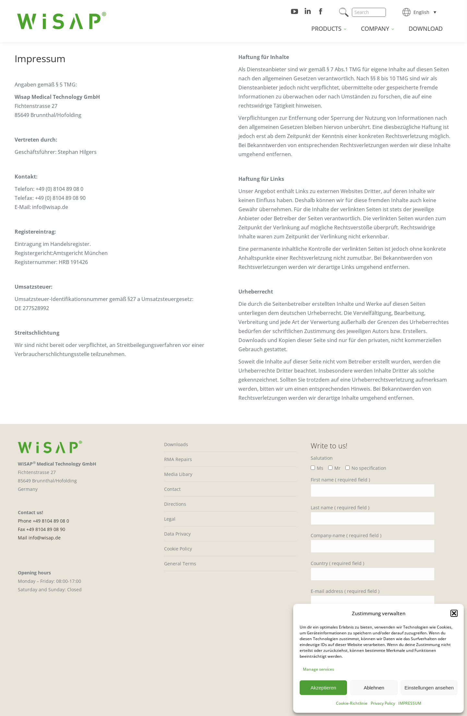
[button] (454, 613)
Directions (175, 504)
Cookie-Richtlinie (351, 703)
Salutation (322, 458)
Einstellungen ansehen (429, 687)
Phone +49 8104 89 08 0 (43, 521)
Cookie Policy (178, 549)
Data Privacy (177, 534)
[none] (424, 12)
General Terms (180, 563)
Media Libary (178, 474)
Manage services (318, 669)
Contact (172, 489)
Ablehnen (374, 687)
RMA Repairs (178, 459)
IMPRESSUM (409, 703)
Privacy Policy (383, 703)
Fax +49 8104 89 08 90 (41, 529)
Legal (169, 519)
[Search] (369, 12)
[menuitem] (424, 12)
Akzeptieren (323, 687)
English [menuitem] (421, 12)
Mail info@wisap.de (39, 538)
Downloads (176, 444)
